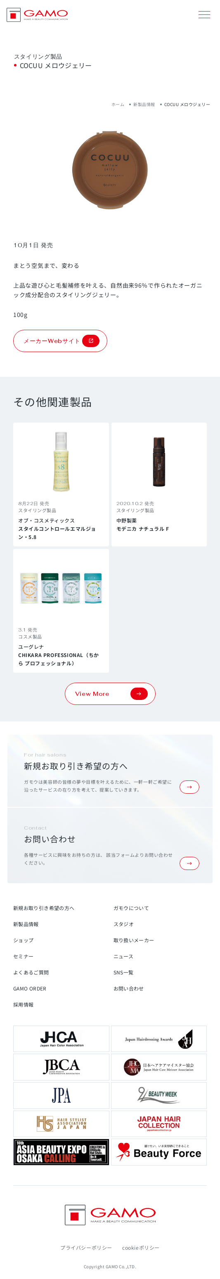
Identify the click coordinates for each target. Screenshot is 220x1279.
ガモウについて (131, 907)
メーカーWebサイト (61, 341)
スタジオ (124, 923)
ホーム (118, 104)
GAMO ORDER (30, 988)
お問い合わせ (129, 988)
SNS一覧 (124, 972)
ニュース (123, 956)
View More (111, 694)
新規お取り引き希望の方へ (43, 907)
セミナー (23, 956)
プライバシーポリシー (86, 1247)
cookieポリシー (141, 1247)
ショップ (23, 939)
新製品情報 (144, 104)
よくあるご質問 (31, 972)
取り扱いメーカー (134, 939)
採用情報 (23, 1004)
